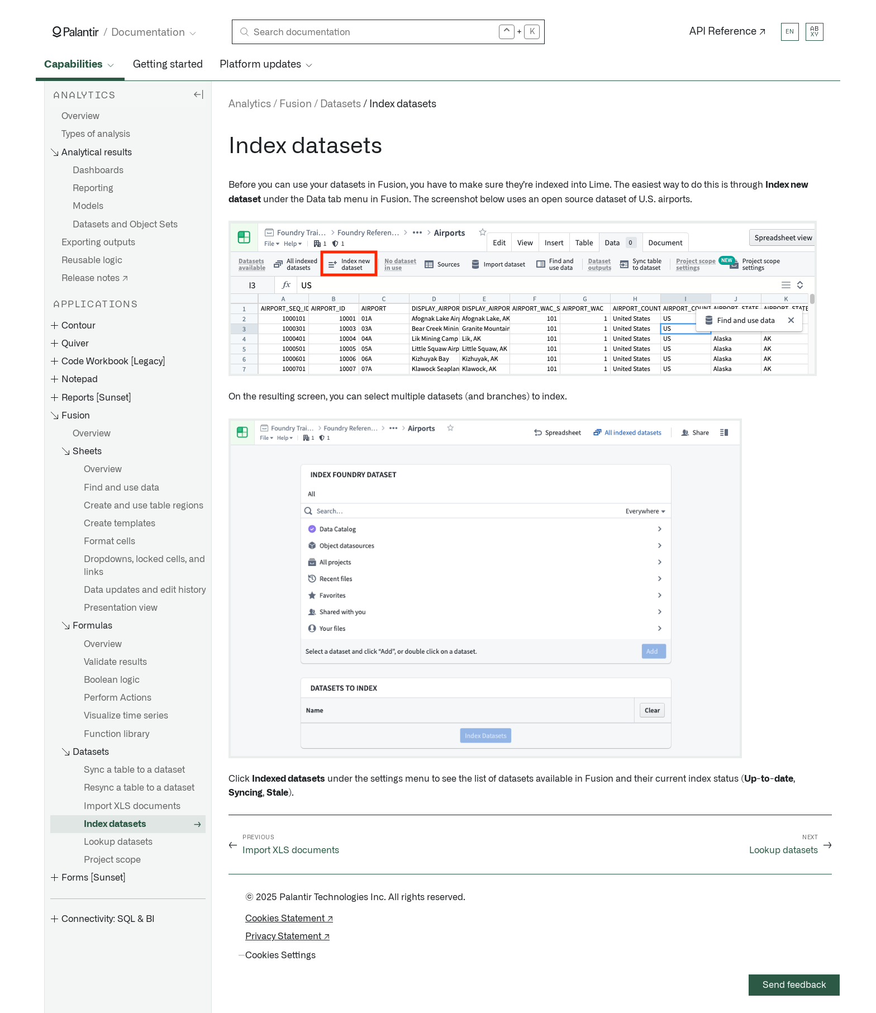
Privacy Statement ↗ (287, 936)
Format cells (109, 541)
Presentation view (121, 607)
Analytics (249, 104)
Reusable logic (91, 260)
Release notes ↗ (94, 278)
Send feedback (794, 985)
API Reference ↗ (727, 32)
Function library (116, 734)
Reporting (93, 188)
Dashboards (98, 170)
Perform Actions (117, 697)
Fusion (295, 104)
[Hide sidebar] (198, 94)
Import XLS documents (132, 806)
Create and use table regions (143, 505)
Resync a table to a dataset (139, 787)
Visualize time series (126, 715)
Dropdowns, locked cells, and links (144, 565)
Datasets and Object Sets (125, 224)
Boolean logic (112, 680)
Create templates (119, 523)
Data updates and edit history (145, 590)
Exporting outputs (98, 242)
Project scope (112, 859)
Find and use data (121, 487)
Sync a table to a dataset (134, 769)
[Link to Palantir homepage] (76, 31)
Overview (80, 116)
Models (88, 206)
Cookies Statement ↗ (289, 918)
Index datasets (115, 824)
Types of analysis (95, 134)
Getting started (168, 65)
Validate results (115, 662)
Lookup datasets (118, 842)
